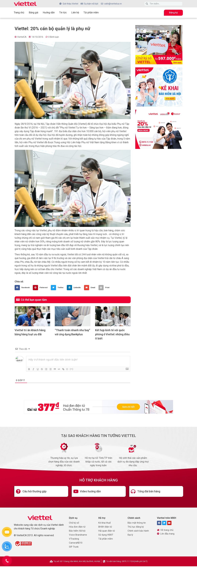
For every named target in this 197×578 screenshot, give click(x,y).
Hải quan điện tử (106, 530)
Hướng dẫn (49, 12)
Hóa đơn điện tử (77, 526)
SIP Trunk (73, 546)
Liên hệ (75, 12)
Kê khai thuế (104, 522)
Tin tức (63, 12)
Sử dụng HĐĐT (105, 534)
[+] (72, 369)
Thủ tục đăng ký (136, 526)
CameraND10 (75, 542)
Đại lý (130, 534)
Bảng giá (33, 12)
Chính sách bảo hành (138, 530)
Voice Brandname (78, 534)
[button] (23, 287)
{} (67, 369)
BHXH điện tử (105, 526)
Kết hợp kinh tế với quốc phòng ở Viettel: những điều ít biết (112, 334)
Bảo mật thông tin (137, 522)
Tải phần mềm (91, 12)
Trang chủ (19, 12)
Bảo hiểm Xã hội (77, 530)
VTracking (74, 538)
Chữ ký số (74, 522)
